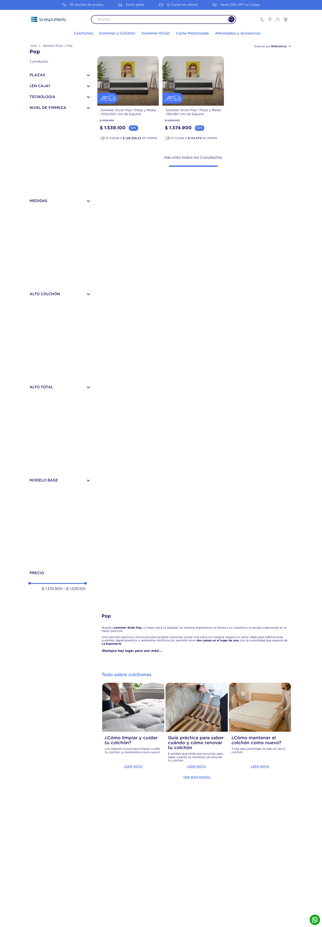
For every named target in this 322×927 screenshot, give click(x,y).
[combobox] (163, 19)
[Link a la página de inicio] (35, 46)
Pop (69, 46)
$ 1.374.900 (52, 589)
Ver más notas (196, 777)
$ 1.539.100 (74, 589)
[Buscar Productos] (228, 19)
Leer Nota (133, 766)
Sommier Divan (53, 46)
